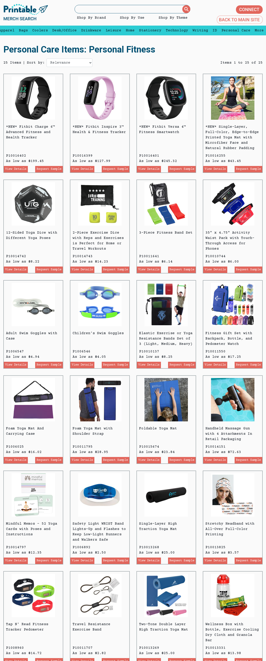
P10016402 (16, 156)
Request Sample (49, 169)
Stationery (150, 30)
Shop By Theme (173, 18)
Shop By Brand (91, 18)
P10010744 (215, 256)
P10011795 (83, 447)
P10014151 (215, 447)
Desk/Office (64, 30)
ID (215, 30)
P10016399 (83, 156)
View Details (15, 169)
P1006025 (15, 447)
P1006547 (15, 352)
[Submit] (186, 9)
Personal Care (235, 30)
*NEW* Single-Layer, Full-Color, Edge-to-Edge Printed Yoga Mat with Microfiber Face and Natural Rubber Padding (232, 137)
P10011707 (83, 648)
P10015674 (149, 447)
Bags (23, 30)
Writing (200, 30)
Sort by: (36, 63)
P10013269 (149, 648)
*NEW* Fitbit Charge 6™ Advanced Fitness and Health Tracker (30, 132)
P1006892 (81, 547)
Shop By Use (132, 18)
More (258, 30)
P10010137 (149, 352)
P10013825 (215, 547)
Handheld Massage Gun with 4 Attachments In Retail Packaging (228, 434)
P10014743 (83, 256)
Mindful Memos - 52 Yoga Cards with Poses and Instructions (31, 529)
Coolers (40, 30)
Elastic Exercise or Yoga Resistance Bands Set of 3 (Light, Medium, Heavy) (166, 338)
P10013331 (215, 648)
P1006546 (81, 352)
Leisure (113, 30)
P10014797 (16, 547)
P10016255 (215, 156)
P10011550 (215, 352)
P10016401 (149, 156)
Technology (177, 30)
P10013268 (149, 547)
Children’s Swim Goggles (98, 333)
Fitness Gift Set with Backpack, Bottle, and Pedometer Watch (228, 338)
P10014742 (16, 256)
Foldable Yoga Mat (158, 429)
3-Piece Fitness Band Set (166, 233)
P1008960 (15, 648)
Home (130, 30)
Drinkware (91, 30)
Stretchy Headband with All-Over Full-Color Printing (229, 529)
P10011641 (149, 256)
